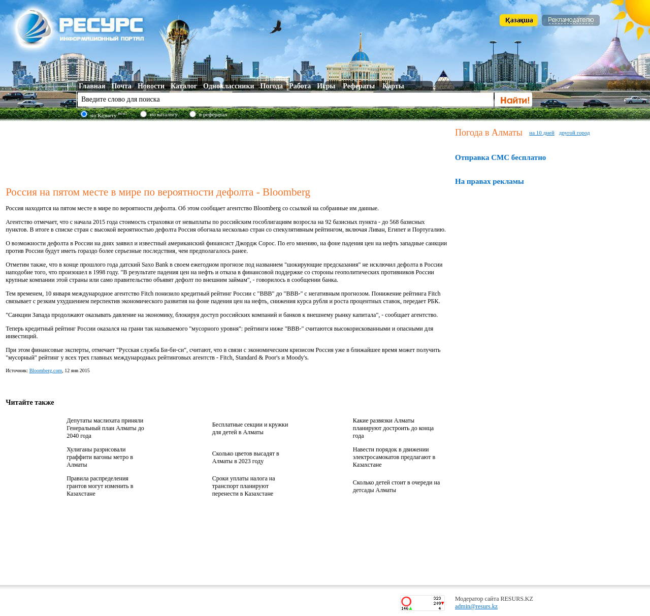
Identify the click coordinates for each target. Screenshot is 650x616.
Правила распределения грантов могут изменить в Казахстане (100, 486)
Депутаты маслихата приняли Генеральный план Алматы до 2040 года (105, 428)
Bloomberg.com (45, 370)
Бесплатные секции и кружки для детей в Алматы (250, 428)
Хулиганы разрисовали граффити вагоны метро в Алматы (100, 457)
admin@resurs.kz (476, 606)
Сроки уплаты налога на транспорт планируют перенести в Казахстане (243, 486)
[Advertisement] (228, 152)
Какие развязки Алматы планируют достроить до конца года (393, 428)
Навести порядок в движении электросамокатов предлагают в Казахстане (394, 457)
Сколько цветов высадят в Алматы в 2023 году (245, 457)
